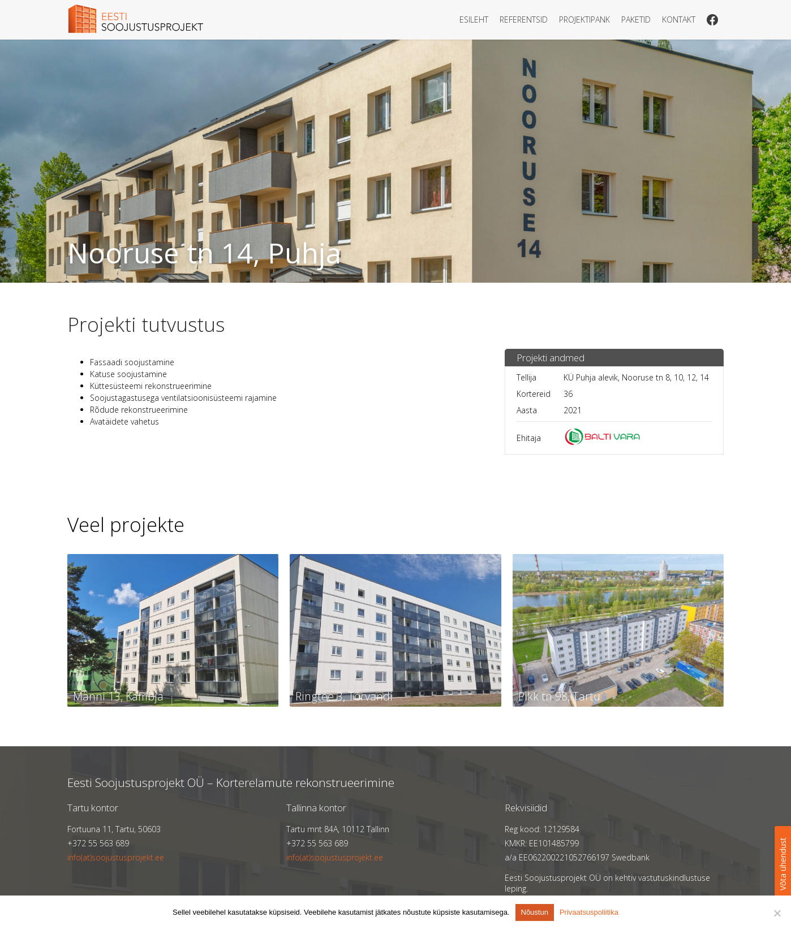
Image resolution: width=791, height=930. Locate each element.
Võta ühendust (782, 863)
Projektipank (584, 19)
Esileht (473, 19)
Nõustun (534, 912)
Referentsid (524, 19)
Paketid (636, 19)
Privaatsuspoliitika (589, 912)
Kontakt (678, 19)
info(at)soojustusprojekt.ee (115, 857)
